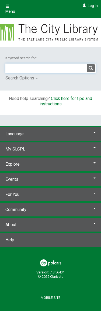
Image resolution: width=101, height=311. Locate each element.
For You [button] (50, 194)
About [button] (50, 224)
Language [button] (50, 133)
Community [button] (50, 209)
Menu (10, 9)
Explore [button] (50, 164)
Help (9, 239)
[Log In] (83, 6)
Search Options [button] (21, 78)
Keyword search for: (21, 58)
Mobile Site (50, 298)
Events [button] (50, 179)
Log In (93, 6)
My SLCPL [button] (50, 149)
